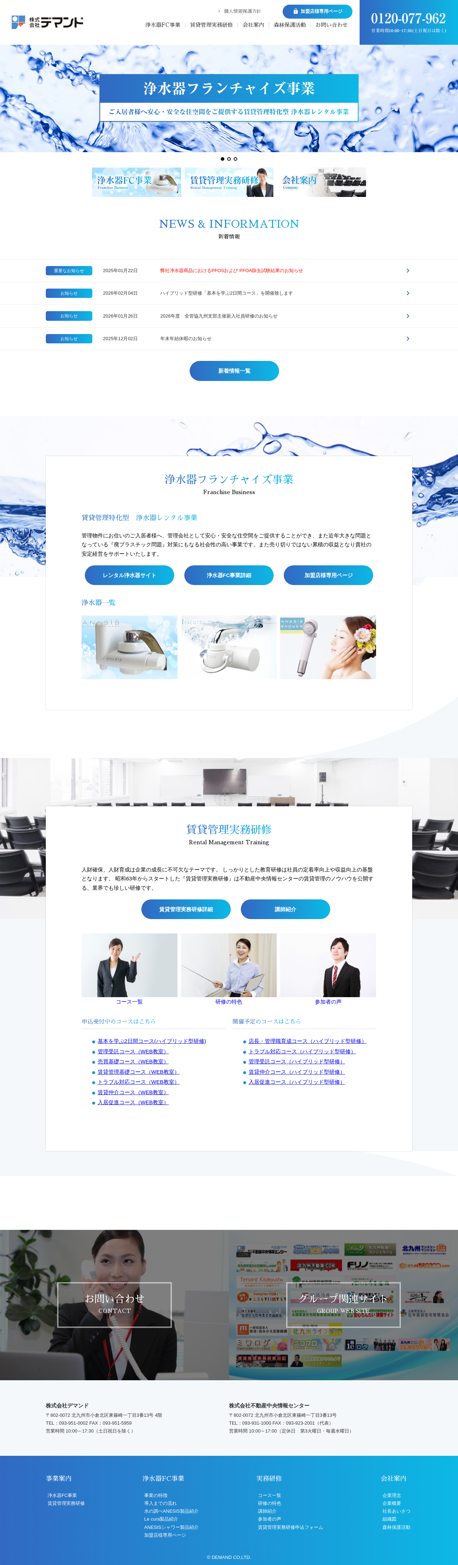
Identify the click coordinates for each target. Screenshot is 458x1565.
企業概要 (392, 1503)
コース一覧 (129, 1245)
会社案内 (253, 25)
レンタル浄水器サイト (129, 754)
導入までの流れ (160, 1503)
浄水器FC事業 (162, 25)
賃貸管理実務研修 (211, 25)
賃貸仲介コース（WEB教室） (133, 1335)
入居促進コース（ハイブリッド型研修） (297, 1325)
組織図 (389, 1519)
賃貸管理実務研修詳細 (186, 1152)
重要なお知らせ (69, 270)
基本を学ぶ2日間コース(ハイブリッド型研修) (152, 1284)
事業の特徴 (155, 1495)
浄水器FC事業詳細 (229, 754)
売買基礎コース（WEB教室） (133, 1304)
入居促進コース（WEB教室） (133, 1345)
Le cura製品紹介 (161, 1519)
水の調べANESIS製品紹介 (171, 1511)
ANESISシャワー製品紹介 (171, 1527)
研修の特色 (228, 1245)
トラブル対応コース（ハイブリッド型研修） (302, 1294)
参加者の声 (328, 1245)
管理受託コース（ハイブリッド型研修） (297, 1304)
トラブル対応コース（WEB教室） (139, 1325)
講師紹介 (285, 1152)
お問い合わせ (332, 25)
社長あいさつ (396, 1511)
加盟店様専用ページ (328, 754)
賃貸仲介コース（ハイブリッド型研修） (297, 1315)
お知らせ (69, 293)
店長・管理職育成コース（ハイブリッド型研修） (308, 1284)
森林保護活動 (290, 25)
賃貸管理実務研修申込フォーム (290, 1527)
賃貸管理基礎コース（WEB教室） (139, 1315)
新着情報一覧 (234, 371)
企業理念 (392, 1495)
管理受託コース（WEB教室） (133, 1294)
